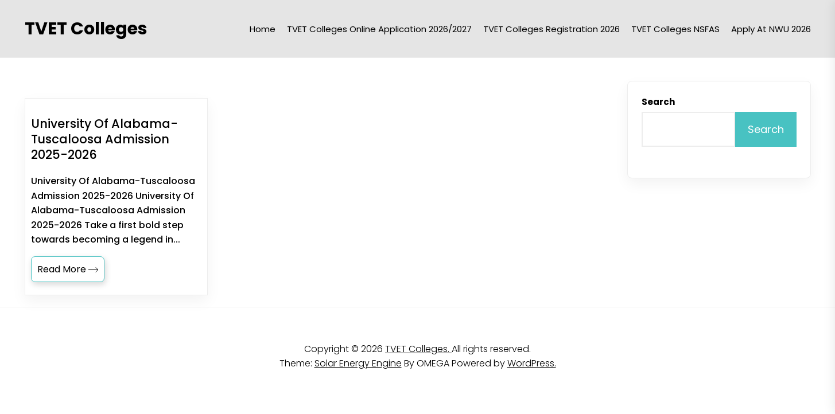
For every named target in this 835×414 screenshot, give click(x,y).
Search (658, 102)
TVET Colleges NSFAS (675, 29)
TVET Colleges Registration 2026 (551, 29)
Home (262, 29)
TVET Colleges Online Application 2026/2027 (379, 29)
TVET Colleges (86, 28)
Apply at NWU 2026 (771, 29)
